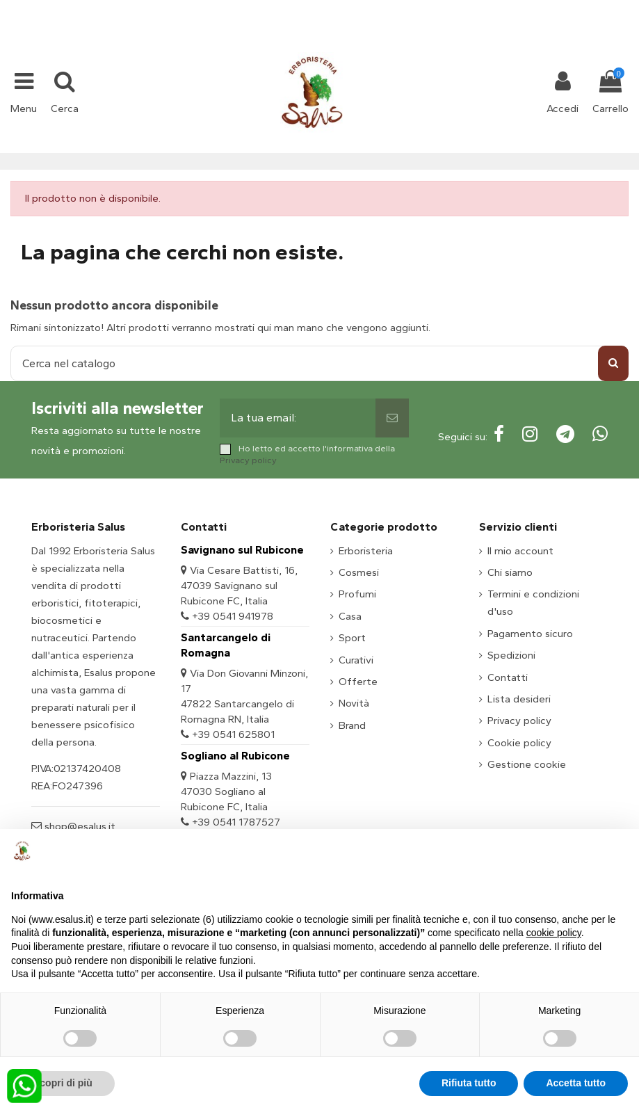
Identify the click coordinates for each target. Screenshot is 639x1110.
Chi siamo (510, 572)
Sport (352, 638)
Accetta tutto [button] (576, 1082)
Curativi (356, 660)
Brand (352, 725)
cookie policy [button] (553, 932)
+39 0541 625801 (233, 734)
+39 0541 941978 (232, 616)
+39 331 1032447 (268, 8)
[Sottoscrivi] (392, 418)
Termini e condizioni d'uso (533, 603)
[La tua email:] (297, 418)
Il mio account (520, 551)
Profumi (357, 594)
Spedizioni (511, 655)
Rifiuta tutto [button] (469, 1082)
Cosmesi (359, 572)
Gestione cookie (526, 764)
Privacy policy (248, 460)
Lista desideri (519, 699)
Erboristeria (366, 551)
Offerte (358, 681)
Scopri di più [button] (62, 1082)
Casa (350, 616)
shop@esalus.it (375, 8)
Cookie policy (519, 743)
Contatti (507, 677)
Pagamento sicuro (530, 633)
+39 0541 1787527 (236, 822)
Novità (354, 703)
